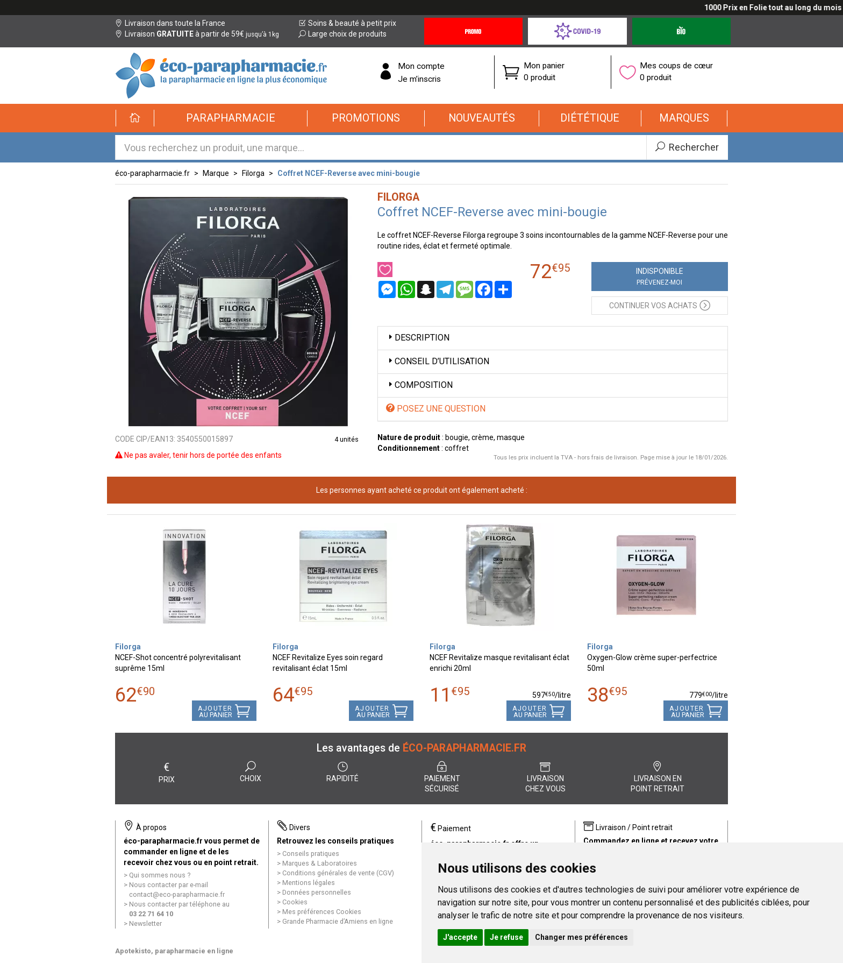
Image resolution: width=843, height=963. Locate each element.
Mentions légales (308, 883)
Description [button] (417, 337)
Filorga (253, 173)
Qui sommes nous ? (159, 875)
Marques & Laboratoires (319, 863)
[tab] (553, 338)
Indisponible (659, 276)
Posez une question (435, 408)
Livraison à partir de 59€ (197, 34)
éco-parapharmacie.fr (152, 173)
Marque (216, 173)
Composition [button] (419, 385)
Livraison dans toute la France (170, 23)
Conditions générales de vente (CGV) (338, 873)
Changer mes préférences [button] (581, 937)
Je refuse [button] (506, 937)
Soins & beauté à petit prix (347, 23)
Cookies (295, 902)
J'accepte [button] (460, 937)
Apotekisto (174, 951)
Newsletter (145, 923)
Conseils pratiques (310, 853)
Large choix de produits (342, 34)
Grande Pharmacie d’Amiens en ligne (337, 921)
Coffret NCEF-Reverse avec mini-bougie (348, 173)
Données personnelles (316, 892)
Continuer (659, 304)
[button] (231, 118)
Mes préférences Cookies (321, 912)
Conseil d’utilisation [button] (437, 361)
